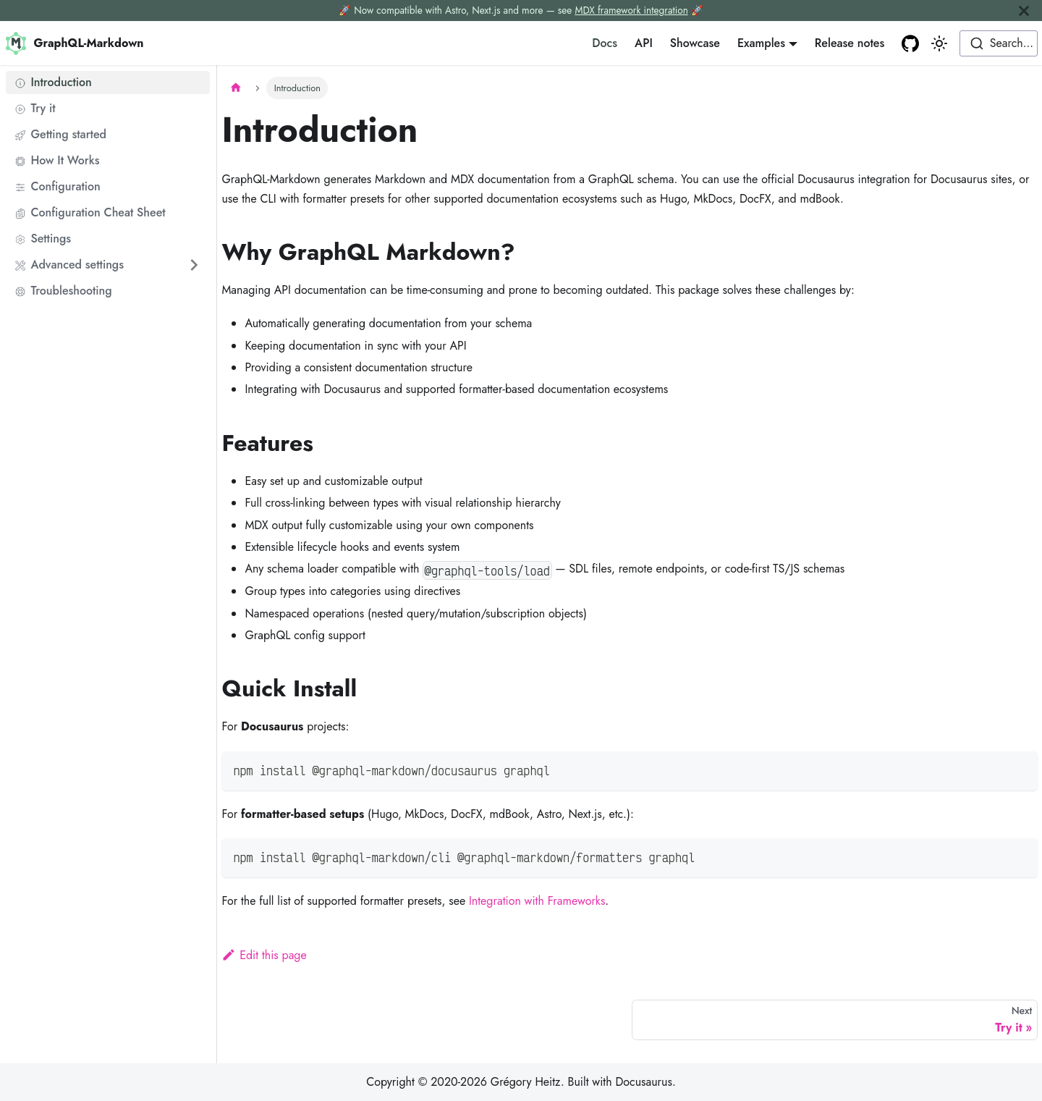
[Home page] (235, 88)
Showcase (695, 43)
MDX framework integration (631, 10)
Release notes (849, 43)
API (644, 43)
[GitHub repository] (910, 43)
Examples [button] (761, 43)
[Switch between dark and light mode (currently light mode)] (939, 43)
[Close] (1024, 10)
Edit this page (263, 955)
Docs (604, 43)
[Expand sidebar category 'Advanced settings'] (194, 265)
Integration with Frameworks (537, 901)
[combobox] (998, 43)
